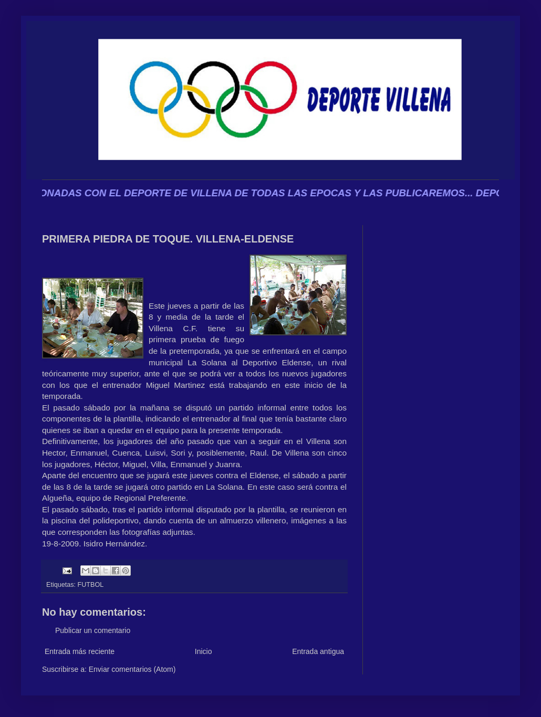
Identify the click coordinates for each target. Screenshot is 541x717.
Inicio (203, 651)
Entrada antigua (318, 651)
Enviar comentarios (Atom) (132, 669)
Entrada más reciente (80, 651)
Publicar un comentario (92, 630)
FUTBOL (91, 584)
